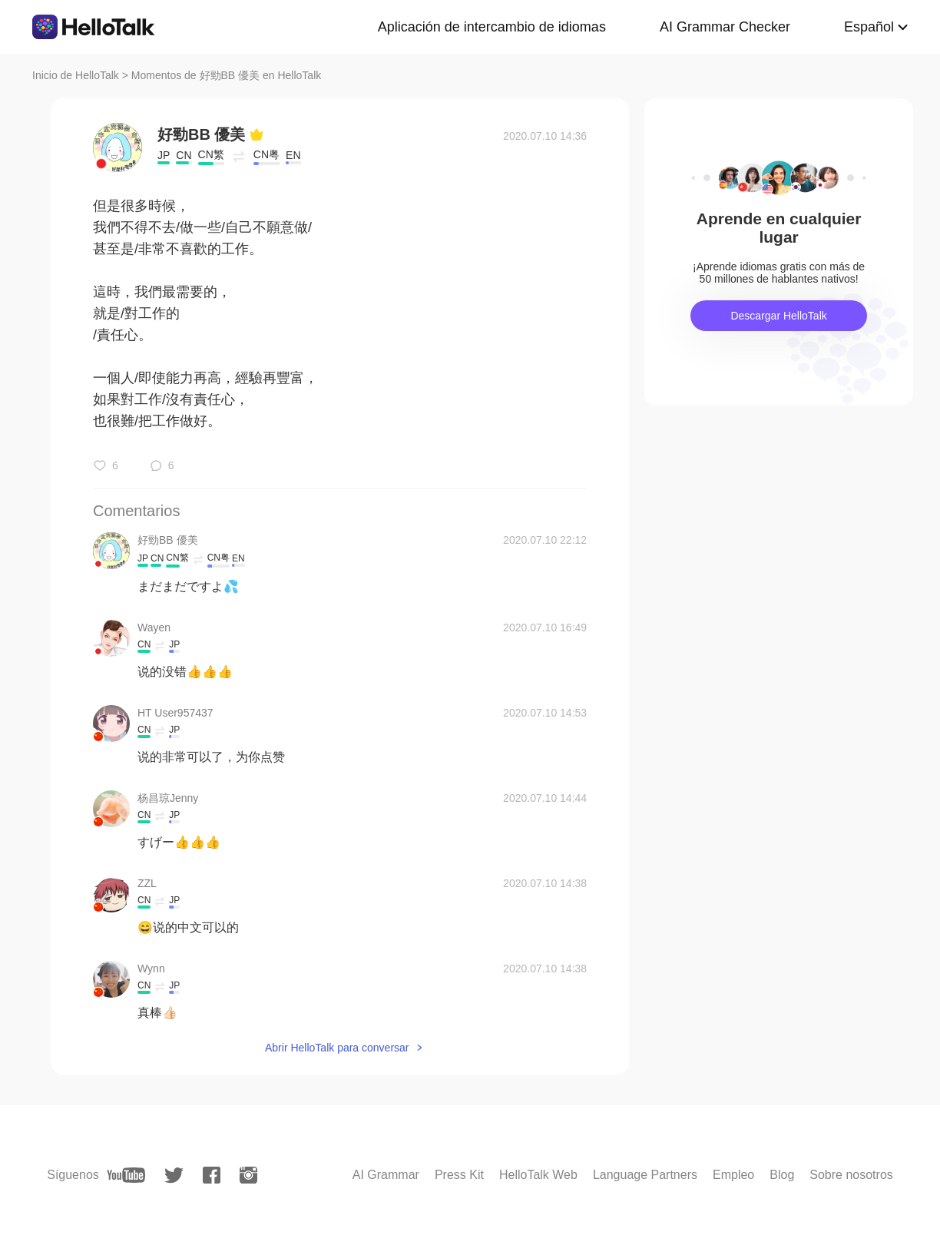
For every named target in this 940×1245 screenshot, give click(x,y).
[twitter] (174, 1175)
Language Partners (645, 1174)
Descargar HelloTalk (778, 316)
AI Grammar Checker (725, 27)
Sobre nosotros (851, 1174)
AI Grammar (385, 1174)
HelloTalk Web (538, 1174)
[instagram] (248, 1175)
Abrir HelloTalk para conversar (337, 1047)
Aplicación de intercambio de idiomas (492, 27)
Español (869, 27)
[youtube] (126, 1175)
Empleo (733, 1174)
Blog (782, 1174)
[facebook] (211, 1175)
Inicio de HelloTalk (75, 75)
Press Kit (459, 1174)
